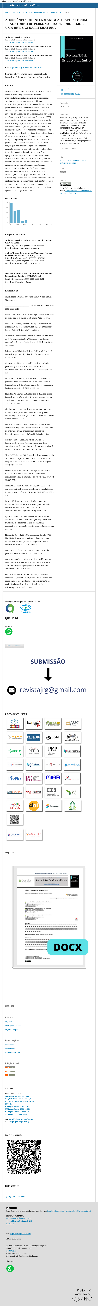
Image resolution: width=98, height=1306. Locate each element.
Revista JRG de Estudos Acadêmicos (24, 5)
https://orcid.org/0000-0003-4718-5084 (19, 51)
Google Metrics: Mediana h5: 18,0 (18, 1099)
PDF (65, 90)
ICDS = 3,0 (9, 1104)
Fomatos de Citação (69, 148)
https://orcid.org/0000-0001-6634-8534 (19, 60)
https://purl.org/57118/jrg (19, 1122)
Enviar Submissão (14, 646)
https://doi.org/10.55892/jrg (20, 1234)
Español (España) (12, 1029)
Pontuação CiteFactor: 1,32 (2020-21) (19, 1101)
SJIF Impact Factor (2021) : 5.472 (17, 1106)
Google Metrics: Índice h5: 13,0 (17, 1096)
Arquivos (16, 12)
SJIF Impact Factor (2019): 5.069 (17, 1111)
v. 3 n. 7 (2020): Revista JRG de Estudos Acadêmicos (42, 12)
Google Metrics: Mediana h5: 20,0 (19, 1221)
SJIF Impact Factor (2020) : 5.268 (17, 1109)
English (8, 1021)
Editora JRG (11, 1250)
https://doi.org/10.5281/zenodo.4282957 (26, 67)
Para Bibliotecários (12, 1052)
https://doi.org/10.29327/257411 (21, 1119)
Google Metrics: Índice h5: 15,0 (18, 1218)
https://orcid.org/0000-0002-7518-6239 (19, 42)
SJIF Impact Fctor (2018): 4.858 (16, 1114)
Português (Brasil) (13, 1025)
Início (7, 12)
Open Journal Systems (15, 1196)
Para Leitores (10, 1044)
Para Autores (10, 1048)
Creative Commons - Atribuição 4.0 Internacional (69, 1211)
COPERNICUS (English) (72, 94)
